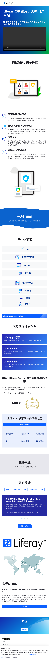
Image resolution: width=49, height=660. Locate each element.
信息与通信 (33, 489)
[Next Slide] (44, 506)
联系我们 (24, 629)
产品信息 (6, 638)
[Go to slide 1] (21, 518)
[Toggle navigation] (45, 3)
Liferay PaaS (5, 644)
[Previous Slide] (4, 506)
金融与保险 (16, 489)
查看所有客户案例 (24, 425)
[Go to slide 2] (24, 518)
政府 (42, 489)
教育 (25, 489)
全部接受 (8, 657)
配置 (2, 657)
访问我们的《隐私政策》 (29, 655)
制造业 (7, 489)
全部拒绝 (15, 657)
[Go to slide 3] (27, 518)
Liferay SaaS (5, 642)
